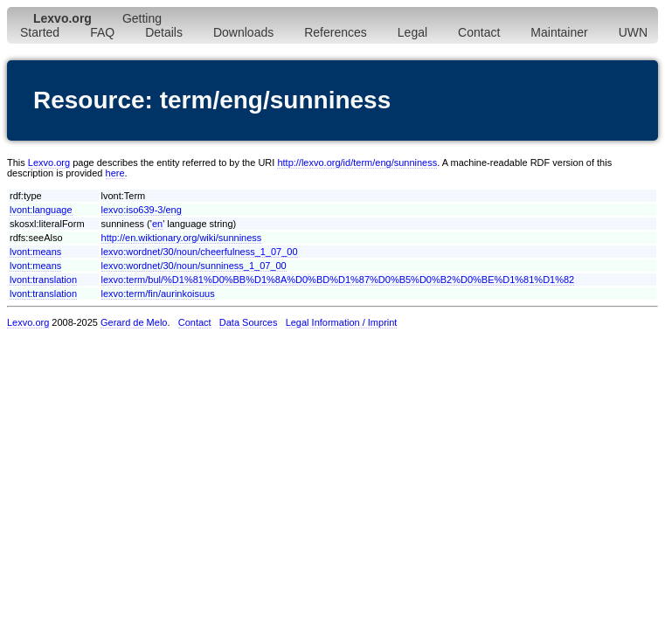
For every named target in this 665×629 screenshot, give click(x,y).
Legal (412, 32)
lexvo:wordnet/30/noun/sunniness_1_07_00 (194, 265)
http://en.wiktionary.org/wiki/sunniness (181, 237)
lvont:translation (43, 279)
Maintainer (558, 32)
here (115, 173)
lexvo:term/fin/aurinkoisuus (158, 293)
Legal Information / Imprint (342, 322)
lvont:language (41, 209)
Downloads (243, 32)
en (157, 223)
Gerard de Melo (133, 322)
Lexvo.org (49, 162)
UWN (633, 32)
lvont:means (35, 251)
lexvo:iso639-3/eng (141, 209)
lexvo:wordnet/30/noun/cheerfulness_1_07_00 (199, 251)
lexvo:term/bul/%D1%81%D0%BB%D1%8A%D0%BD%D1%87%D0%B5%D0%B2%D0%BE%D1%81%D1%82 (338, 279)
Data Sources (248, 322)
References (335, 32)
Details (164, 32)
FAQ (102, 32)
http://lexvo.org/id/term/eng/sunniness (357, 162)
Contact (479, 32)
